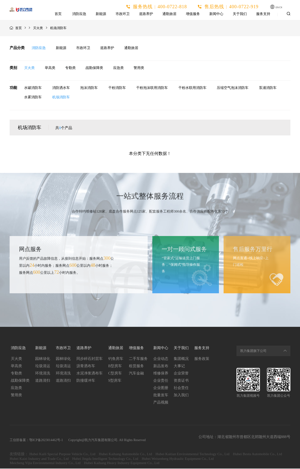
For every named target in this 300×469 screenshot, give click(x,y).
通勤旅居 (170, 14)
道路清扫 (42, 381)
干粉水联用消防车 (192, 88)
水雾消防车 (32, 97)
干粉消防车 (117, 88)
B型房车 (115, 366)
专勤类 (71, 68)
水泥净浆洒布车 (89, 374)
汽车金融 (136, 374)
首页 (58, 14)
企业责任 (160, 381)
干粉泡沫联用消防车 (152, 88)
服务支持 (263, 14)
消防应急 (79, 14)
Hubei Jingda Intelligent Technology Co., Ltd (162, 459)
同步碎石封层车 (89, 359)
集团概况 (181, 359)
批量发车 (160, 395)
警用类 (141, 68)
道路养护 (146, 14)
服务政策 (202, 359)
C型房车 (115, 374)
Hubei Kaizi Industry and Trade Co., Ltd (94, 459)
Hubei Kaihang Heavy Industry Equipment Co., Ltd (125, 463)
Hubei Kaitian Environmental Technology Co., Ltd (197, 454)
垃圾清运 (42, 366)
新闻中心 (217, 14)
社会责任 (181, 388)
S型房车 (114, 381)
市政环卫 (123, 14)
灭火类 (38, 28)
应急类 (120, 68)
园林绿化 (42, 359)
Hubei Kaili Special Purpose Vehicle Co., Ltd (63, 454)
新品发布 (160, 366)
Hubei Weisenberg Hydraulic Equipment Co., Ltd (236, 459)
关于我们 (240, 14)
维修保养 (160, 374)
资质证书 (181, 381)
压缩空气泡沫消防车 (232, 88)
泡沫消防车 (89, 88)
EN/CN (280, 7)
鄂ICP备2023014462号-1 (46, 440)
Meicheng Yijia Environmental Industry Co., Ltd (45, 463)
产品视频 (160, 403)
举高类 (50, 68)
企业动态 (160, 359)
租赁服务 (136, 366)
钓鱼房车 (115, 359)
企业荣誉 (181, 374)
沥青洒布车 (85, 366)
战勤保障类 (96, 68)
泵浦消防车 (267, 88)
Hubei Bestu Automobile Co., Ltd (34, 459)
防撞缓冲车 (85, 381)
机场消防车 (61, 97)
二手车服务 (138, 359)
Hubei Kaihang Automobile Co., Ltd (128, 454)
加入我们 (181, 395)
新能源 (101, 14)
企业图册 (160, 388)
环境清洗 (42, 374)
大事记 (179, 366)
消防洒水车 (61, 88)
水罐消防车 (32, 88)
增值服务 (193, 14)
